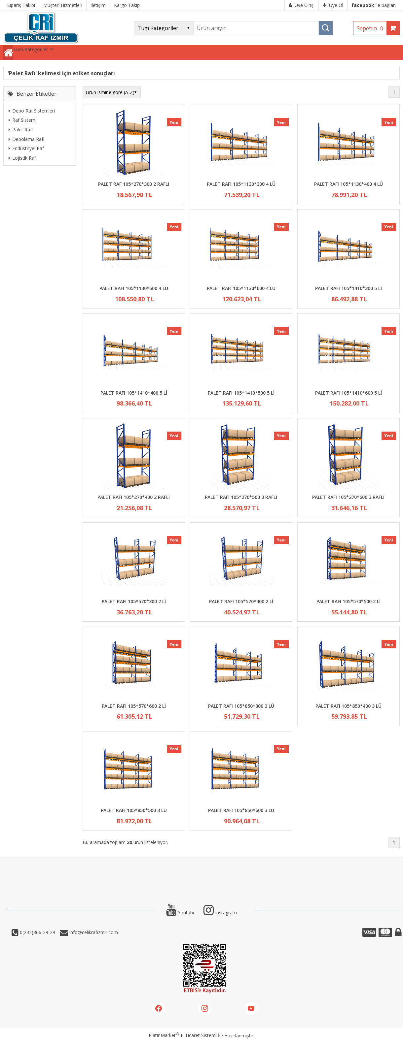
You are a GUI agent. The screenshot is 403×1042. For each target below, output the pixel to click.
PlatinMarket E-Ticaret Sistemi (183, 1035)
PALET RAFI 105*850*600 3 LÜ (241, 810)
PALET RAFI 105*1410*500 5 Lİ (241, 393)
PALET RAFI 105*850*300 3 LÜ (241, 706)
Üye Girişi (301, 5)
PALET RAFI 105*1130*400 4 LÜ (348, 184)
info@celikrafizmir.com (93, 932)
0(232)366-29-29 (36, 932)
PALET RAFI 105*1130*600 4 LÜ (241, 288)
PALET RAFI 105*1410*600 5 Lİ (348, 393)
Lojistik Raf (22, 158)
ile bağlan (373, 5)
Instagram (220, 912)
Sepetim (371, 28)
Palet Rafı (21, 129)
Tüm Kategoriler (30, 49)
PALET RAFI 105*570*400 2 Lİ (241, 601)
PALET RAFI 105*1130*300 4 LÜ (241, 184)
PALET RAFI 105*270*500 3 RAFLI (241, 497)
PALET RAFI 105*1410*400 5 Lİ (133, 393)
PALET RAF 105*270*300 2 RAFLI (133, 184)
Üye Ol (333, 5)
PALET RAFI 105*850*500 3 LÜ (134, 810)
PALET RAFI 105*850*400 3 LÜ (348, 706)
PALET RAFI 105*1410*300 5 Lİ (348, 288)
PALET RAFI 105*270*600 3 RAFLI (348, 497)
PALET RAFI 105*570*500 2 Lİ (348, 601)
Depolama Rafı (26, 139)
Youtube (181, 912)
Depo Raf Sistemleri (32, 111)
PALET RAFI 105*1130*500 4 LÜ (133, 288)
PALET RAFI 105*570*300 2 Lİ (134, 601)
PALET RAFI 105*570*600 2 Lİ (134, 706)
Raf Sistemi (22, 120)
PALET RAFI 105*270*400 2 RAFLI (133, 497)
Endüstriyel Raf (26, 148)
